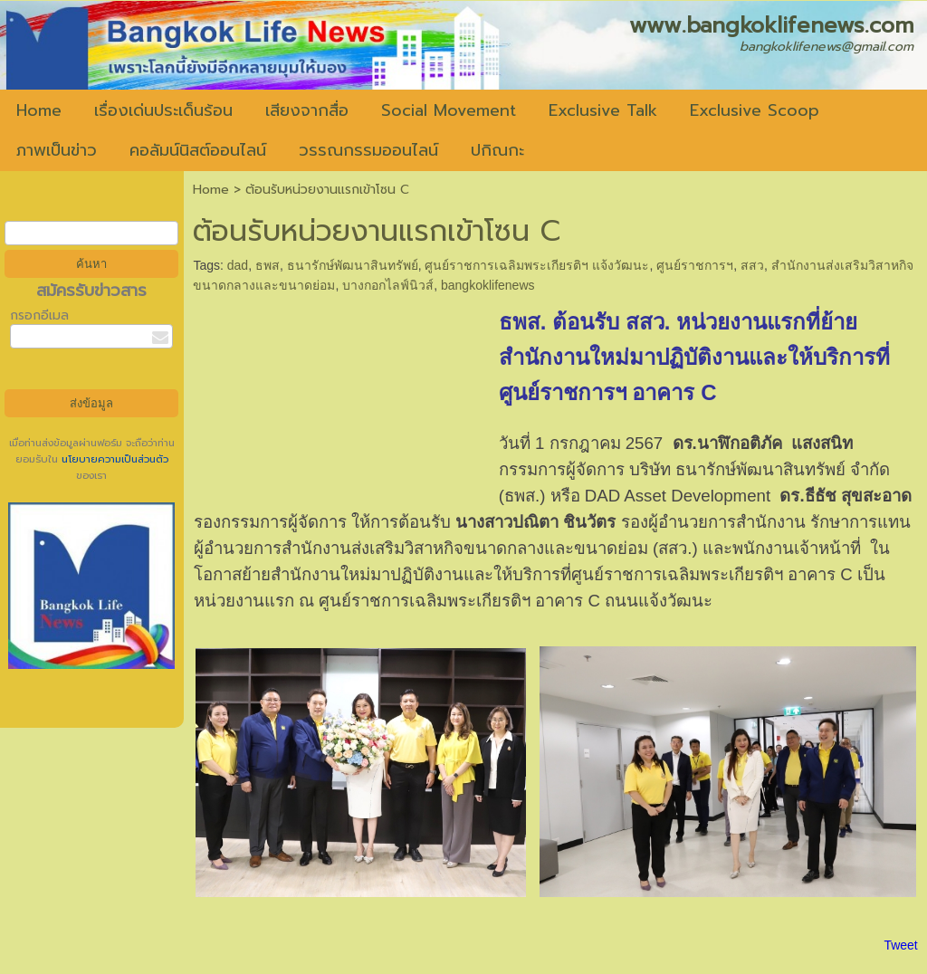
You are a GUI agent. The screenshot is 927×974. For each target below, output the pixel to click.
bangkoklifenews (488, 285)
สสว (752, 265)
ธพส (267, 265)
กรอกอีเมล (39, 315)
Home (211, 189)
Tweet (900, 945)
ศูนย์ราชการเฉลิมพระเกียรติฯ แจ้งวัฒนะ (537, 265)
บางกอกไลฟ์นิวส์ (388, 285)
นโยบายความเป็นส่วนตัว (113, 459)
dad (237, 265)
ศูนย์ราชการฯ (694, 265)
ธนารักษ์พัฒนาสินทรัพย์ (352, 265)
